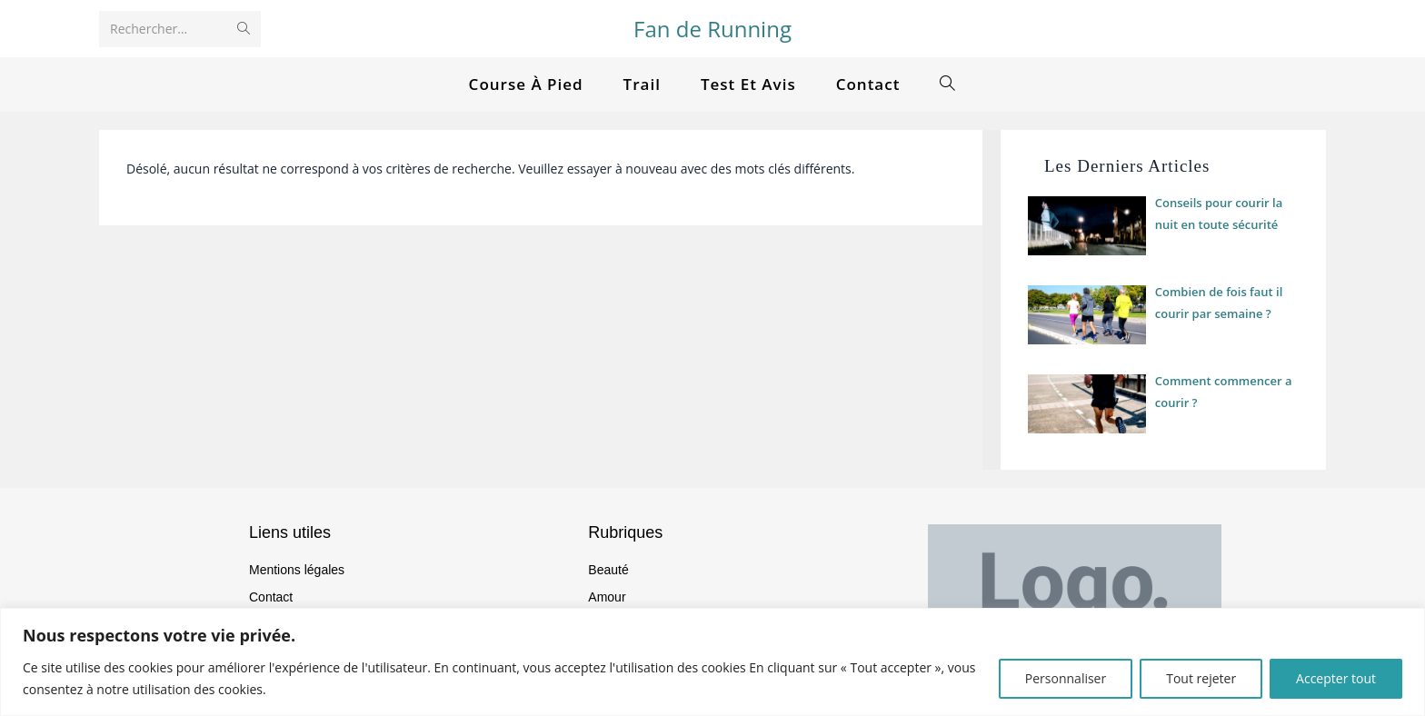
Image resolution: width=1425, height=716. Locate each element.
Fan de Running (712, 29)
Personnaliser (1065, 678)
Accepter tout (1336, 678)
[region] (712, 662)
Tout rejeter (1201, 678)
